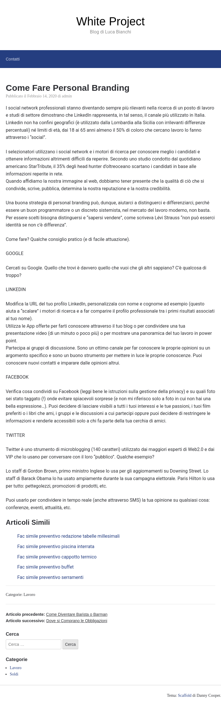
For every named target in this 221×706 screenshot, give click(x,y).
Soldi (14, 674)
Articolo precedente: (56, 614)
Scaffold (184, 695)
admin (67, 96)
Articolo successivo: (56, 620)
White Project (110, 21)
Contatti (13, 59)
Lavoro (29, 594)
